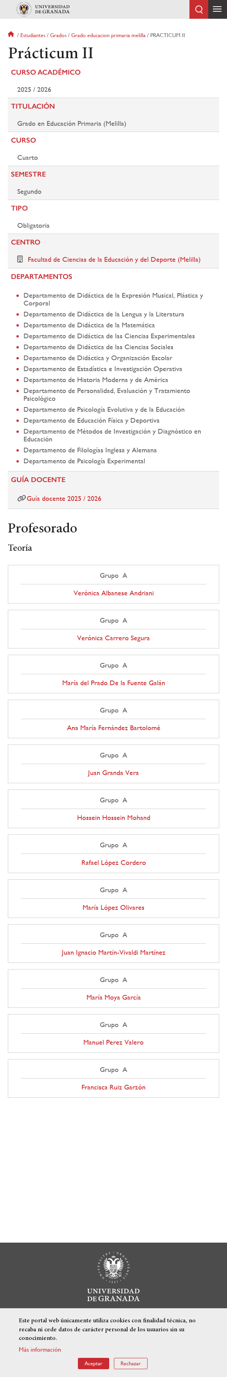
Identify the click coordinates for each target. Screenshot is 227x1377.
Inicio (12, 35)
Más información (40, 1349)
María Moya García (113, 997)
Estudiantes (32, 35)
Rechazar (131, 1363)
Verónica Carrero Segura (113, 638)
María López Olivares (113, 907)
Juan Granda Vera (113, 773)
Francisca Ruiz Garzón (113, 1087)
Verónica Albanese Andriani (114, 593)
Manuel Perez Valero (113, 1042)
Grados (58, 35)
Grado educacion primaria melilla (108, 35)
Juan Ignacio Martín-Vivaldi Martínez (114, 952)
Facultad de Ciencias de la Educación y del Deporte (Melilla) (114, 259)
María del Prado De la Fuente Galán (113, 683)
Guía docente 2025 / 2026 (64, 498)
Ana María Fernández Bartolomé (113, 728)
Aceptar (94, 1363)
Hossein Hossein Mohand (113, 818)
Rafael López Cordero (113, 862)
